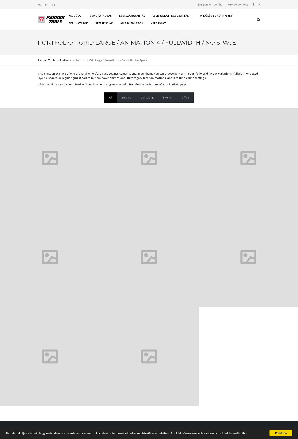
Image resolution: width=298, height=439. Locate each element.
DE (53, 4)
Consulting (147, 97)
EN (46, 4)
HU (40, 4)
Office (185, 97)
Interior (167, 97)
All (110, 97)
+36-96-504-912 (238, 4)
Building (126, 97)
